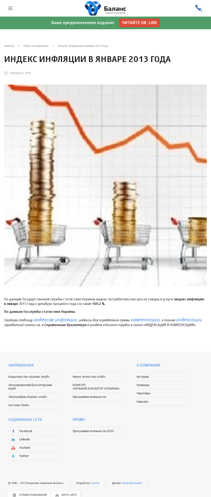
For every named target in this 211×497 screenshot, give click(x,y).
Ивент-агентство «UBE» (89, 376)
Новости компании (35, 46)
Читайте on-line (139, 23)
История (143, 376)
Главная (9, 46)
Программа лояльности (89, 396)
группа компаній (105, 8)
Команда (143, 385)
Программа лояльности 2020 (93, 431)
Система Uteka (18, 405)
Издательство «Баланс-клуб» (28, 376)
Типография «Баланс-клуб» (27, 396)
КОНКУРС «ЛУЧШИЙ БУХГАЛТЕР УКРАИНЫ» (96, 387)
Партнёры (144, 393)
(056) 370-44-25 (198, 8)
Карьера (142, 401)
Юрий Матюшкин (132, 483)
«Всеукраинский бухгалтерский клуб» (30, 387)
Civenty (95, 483)
